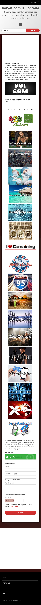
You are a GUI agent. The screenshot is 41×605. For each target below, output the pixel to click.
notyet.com (15, 63)
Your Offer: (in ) (12, 474)
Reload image (14, 507)
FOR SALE (6, 583)
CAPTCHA (9, 497)
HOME (5, 577)
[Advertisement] (20, 51)
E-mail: (8, 467)
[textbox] (20, 469)
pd (5, 103)
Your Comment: (9, 483)
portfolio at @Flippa (24, 99)
